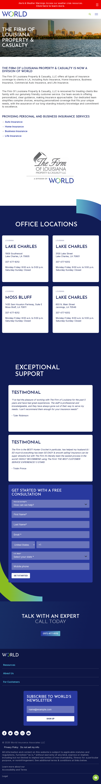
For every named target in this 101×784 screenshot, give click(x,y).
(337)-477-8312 (50, 633)
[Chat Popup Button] (96, 778)
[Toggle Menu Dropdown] (50, 665)
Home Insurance (14, 126)
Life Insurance (13, 136)
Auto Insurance (13, 121)
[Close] (97, 5)
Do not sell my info (29, 747)
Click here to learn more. (50, 6)
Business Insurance (16, 131)
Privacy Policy (11, 747)
